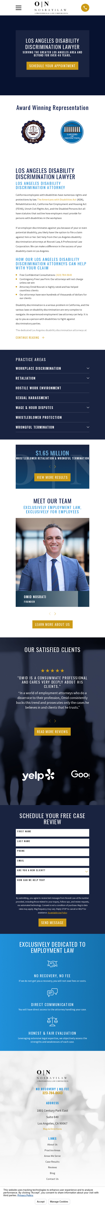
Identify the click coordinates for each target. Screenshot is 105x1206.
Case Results (52, 1161)
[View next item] (55, 466)
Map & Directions (52, 1128)
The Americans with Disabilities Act (56, 199)
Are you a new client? (31, 870)
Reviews (52, 1167)
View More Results (52, 477)
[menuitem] (50, 368)
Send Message (52, 922)
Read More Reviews (52, 731)
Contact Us (52, 1178)
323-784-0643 (52, 1092)
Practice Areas (52, 1150)
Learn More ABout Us (52, 624)
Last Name (23, 841)
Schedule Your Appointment (52, 65)
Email (20, 860)
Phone (21, 850)
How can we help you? (31, 880)
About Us (52, 1144)
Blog (52, 1173)
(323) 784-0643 (64, 275)
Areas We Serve (52, 1155)
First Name (24, 831)
